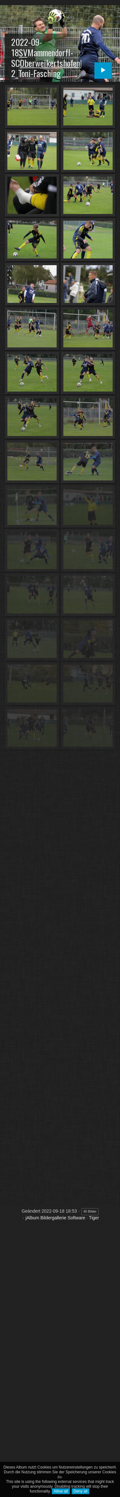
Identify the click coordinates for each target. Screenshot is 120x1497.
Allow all (61, 1491)
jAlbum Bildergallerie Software (55, 1217)
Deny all (80, 1491)
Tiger (94, 1217)
